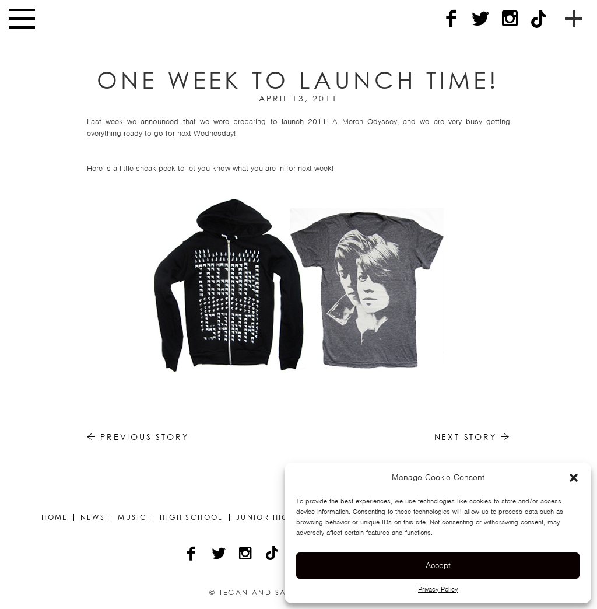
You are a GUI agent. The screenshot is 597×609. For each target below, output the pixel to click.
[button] (574, 478)
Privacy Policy (438, 589)
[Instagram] (509, 19)
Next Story (472, 437)
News (93, 517)
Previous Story (138, 437)
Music (132, 517)
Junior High (265, 517)
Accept (438, 565)
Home (54, 517)
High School (191, 517)
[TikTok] (538, 19)
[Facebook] (451, 19)
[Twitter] (480, 19)
